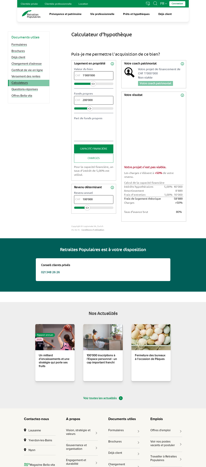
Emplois (156, 291)
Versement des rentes (25, 76)
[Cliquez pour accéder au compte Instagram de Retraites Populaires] (156, 441)
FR (162, 4)
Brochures (18, 51)
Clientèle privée (29, 3)
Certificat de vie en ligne (27, 70)
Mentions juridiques (73, 456)
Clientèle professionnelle (58, 3)
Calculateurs (19, 83)
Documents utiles (25, 37)
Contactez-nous (36, 291)
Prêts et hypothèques (136, 14)
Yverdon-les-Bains (38, 312)
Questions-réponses (24, 89)
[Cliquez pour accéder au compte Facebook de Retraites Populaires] (162, 441)
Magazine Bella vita (39, 337)
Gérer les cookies (146, 456)
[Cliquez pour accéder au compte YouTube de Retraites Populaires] (180, 441)
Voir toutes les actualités (103, 270)
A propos (73, 291)
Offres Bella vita (21, 96)
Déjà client (165, 14)
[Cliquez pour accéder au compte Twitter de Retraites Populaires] (174, 441)
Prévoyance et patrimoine (65, 14)
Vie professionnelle (102, 14)
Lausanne (32, 302)
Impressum (44, 456)
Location (83, 3)
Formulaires (19, 44)
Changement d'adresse (26, 64)
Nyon (29, 322)
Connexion (32, 370)
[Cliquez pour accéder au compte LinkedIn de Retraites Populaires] (168, 441)
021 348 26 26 (50, 144)
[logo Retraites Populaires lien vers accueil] (31, 14)
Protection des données (110, 456)
